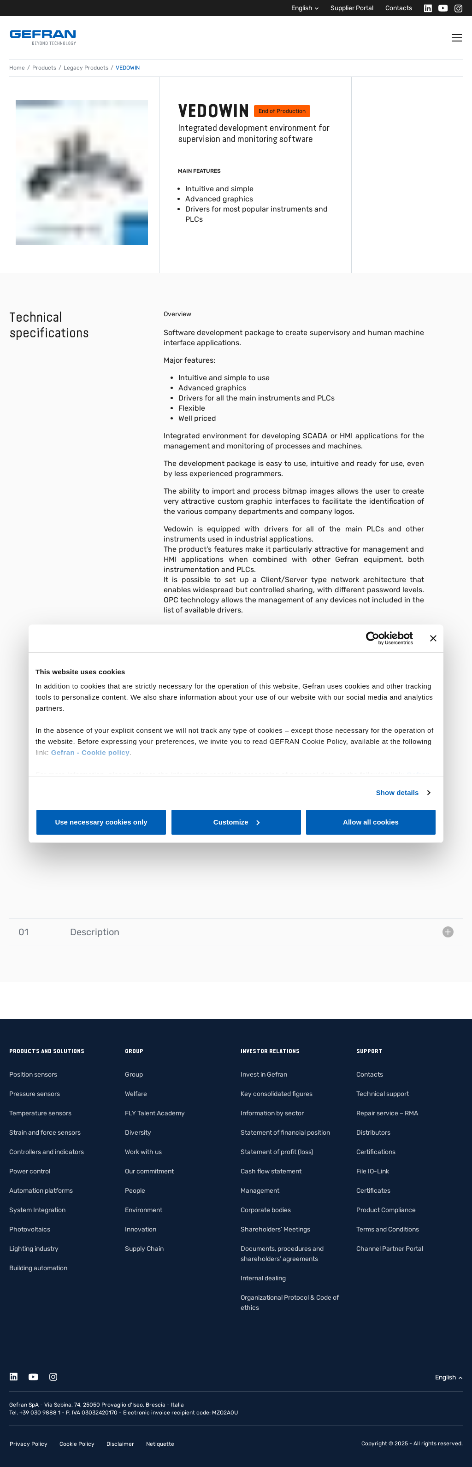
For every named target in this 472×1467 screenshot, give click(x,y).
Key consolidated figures (277, 1094)
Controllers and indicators (46, 1152)
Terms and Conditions (387, 1229)
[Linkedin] (425, 8)
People (135, 1191)
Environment (143, 1210)
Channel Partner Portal (389, 1249)
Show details (397, 792)
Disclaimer (120, 1444)
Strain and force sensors (45, 1133)
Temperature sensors (40, 1113)
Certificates (373, 1191)
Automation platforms (41, 1191)
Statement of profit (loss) (277, 1152)
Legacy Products (86, 68)
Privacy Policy (28, 1444)
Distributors (373, 1133)
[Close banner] (433, 638)
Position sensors (33, 1074)
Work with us (143, 1152)
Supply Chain (144, 1249)
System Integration (37, 1210)
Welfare (136, 1094)
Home (17, 68)
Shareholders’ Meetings (275, 1229)
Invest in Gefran (264, 1074)
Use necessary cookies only (101, 822)
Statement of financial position (285, 1133)
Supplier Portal (351, 8)
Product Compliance (386, 1210)
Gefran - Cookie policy (90, 752)
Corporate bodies (266, 1210)
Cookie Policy (76, 1444)
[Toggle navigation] (457, 37)
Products (44, 68)
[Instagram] (455, 8)
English (302, 8)
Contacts (398, 8)
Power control (29, 1171)
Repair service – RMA (387, 1113)
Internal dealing (263, 1278)
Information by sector (272, 1113)
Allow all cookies (371, 822)
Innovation (140, 1229)
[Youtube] (440, 8)
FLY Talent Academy (155, 1113)
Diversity (138, 1133)
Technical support (382, 1094)
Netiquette (160, 1444)
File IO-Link (372, 1171)
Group (134, 1074)
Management (260, 1191)
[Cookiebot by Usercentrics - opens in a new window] (372, 638)
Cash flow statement (271, 1171)
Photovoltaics (29, 1229)
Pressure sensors (34, 1094)
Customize (236, 822)
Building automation (38, 1268)
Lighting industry (34, 1249)
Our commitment (149, 1171)
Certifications (375, 1152)
